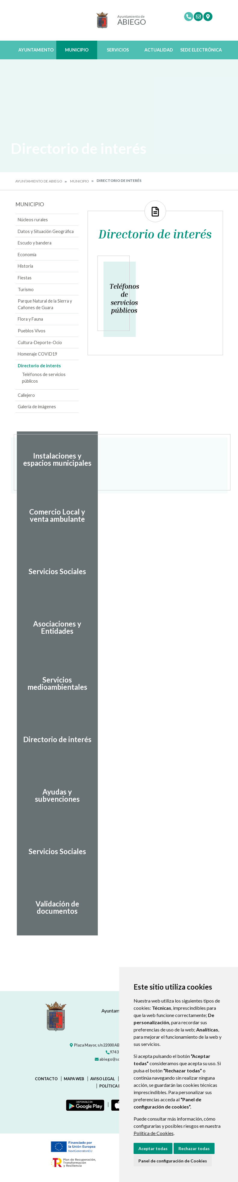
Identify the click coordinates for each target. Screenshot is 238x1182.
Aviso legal (102, 1078)
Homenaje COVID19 (37, 353)
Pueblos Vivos (31, 330)
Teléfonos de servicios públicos (44, 378)
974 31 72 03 (118, 1052)
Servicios (118, 49)
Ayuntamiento (36, 49)
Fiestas (25, 277)
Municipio (76, 49)
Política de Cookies (154, 1133)
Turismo (26, 289)
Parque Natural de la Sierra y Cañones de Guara (45, 304)
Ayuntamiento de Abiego (38, 181)
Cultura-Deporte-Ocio (40, 342)
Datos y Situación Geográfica (46, 231)
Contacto (46, 1078)
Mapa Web (74, 1078)
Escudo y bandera (34, 242)
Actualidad (158, 49)
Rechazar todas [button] (194, 1148)
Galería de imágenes (37, 406)
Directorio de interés (39, 365)
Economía (27, 254)
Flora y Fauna (30, 319)
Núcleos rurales (33, 219)
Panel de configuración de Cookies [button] (172, 1160)
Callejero (26, 395)
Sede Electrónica (201, 49)
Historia (25, 266)
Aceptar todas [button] (153, 1148)
